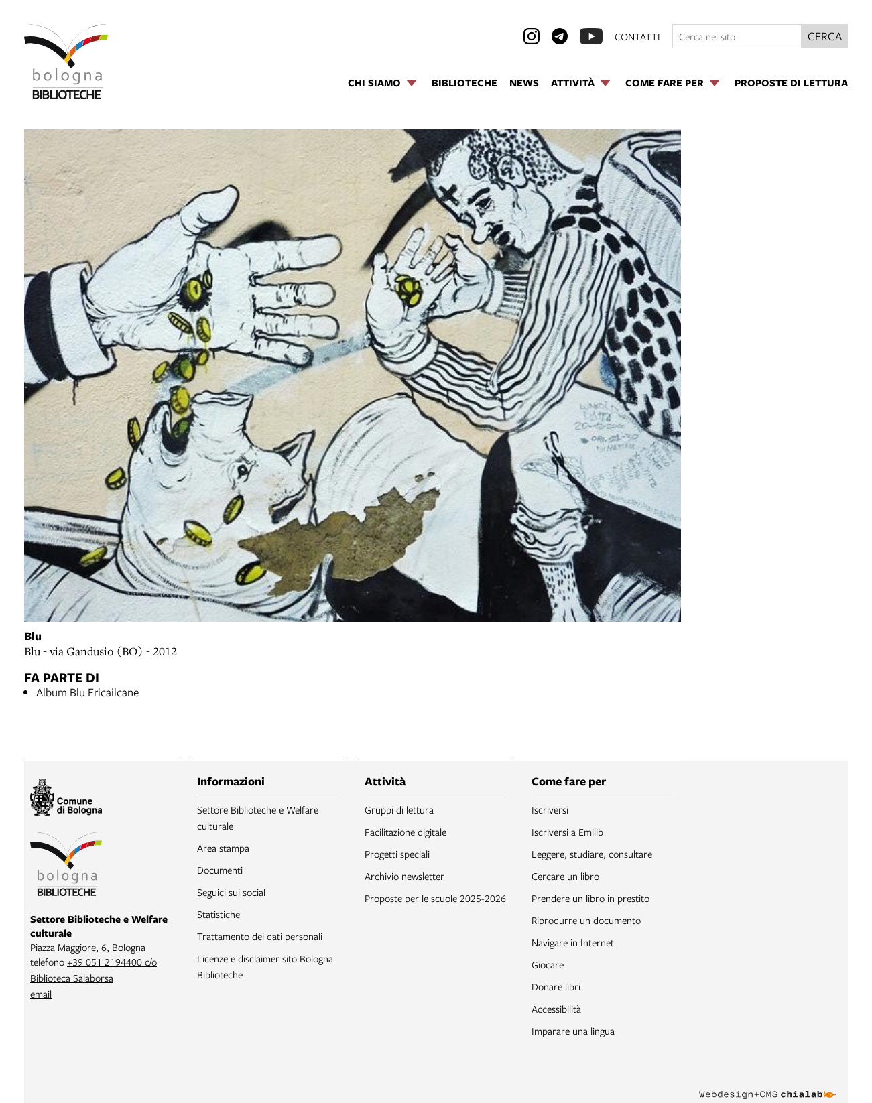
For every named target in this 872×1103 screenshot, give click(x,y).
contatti (637, 36)
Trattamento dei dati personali (259, 936)
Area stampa (223, 847)
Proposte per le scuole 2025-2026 (435, 898)
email (41, 993)
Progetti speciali (397, 853)
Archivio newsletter (404, 876)
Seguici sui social (231, 892)
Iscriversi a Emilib (567, 831)
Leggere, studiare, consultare (592, 853)
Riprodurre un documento (586, 920)
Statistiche (218, 914)
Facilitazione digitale (405, 831)
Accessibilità (556, 1008)
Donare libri (556, 986)
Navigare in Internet (573, 942)
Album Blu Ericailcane (87, 692)
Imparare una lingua (573, 1030)
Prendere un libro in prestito (590, 898)
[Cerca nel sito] (737, 36)
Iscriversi (550, 809)
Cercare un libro (565, 876)
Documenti (220, 870)
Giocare (548, 964)
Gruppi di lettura (399, 809)
